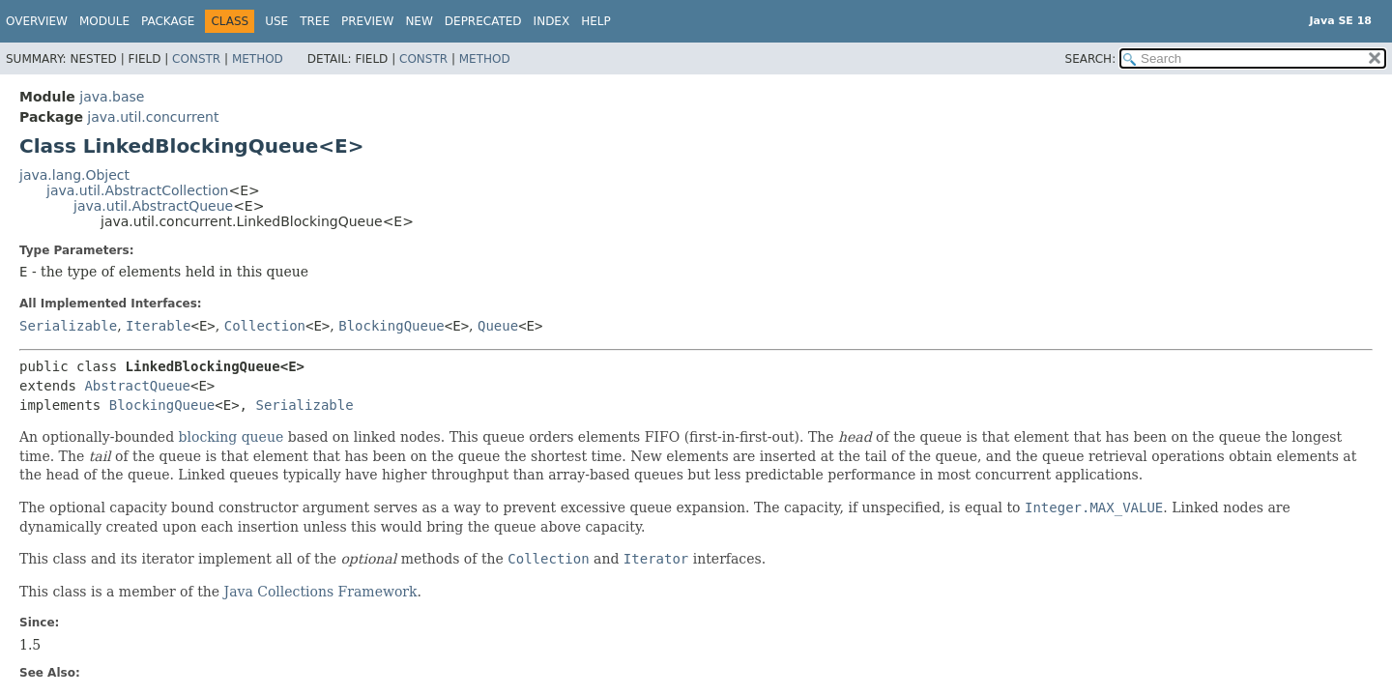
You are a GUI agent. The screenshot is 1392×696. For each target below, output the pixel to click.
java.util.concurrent (152, 117)
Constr (196, 59)
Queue (498, 326)
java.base (111, 96)
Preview (367, 21)
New (418, 21)
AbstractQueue (137, 385)
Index (552, 21)
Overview (37, 21)
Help (596, 21)
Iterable (158, 326)
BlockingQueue (391, 326)
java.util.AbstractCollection (137, 190)
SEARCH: (1090, 59)
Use (276, 21)
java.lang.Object (74, 175)
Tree (315, 21)
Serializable (68, 326)
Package (167, 21)
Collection (264, 326)
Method (257, 59)
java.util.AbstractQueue (153, 206)
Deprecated (483, 21)
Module (104, 21)
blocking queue (231, 437)
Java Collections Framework (321, 591)
